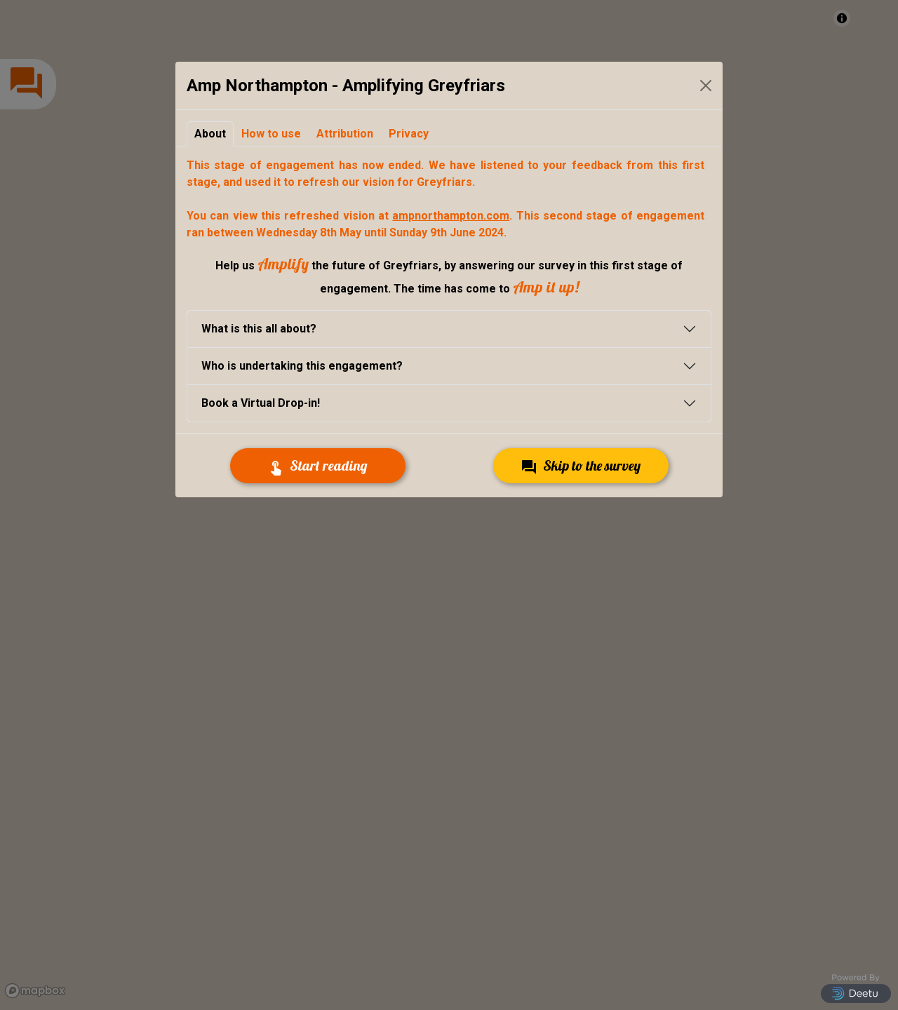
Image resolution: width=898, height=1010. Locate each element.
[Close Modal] (706, 85)
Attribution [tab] (344, 133)
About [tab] (210, 133)
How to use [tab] (271, 133)
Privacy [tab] (409, 133)
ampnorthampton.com (450, 215)
